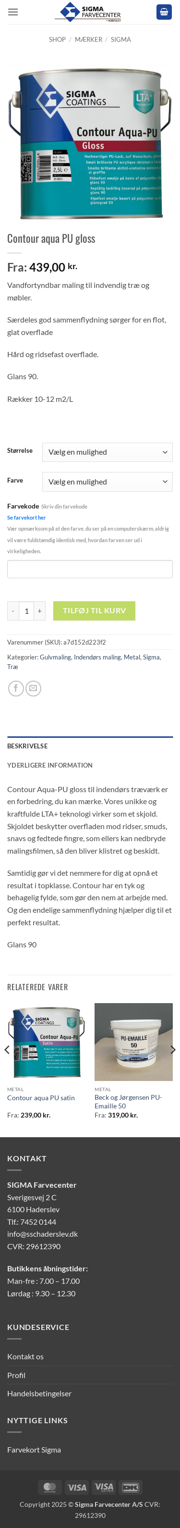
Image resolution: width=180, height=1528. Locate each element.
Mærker (88, 39)
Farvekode (88, 528)
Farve (15, 480)
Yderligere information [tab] (50, 765)
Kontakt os (25, 1356)
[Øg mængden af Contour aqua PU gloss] (40, 611)
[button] (13, 12)
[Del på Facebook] (16, 688)
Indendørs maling (97, 657)
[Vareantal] (26, 611)
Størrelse (20, 450)
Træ (12, 667)
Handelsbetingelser (39, 1393)
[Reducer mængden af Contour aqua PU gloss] (13, 611)
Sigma (121, 39)
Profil (16, 1374)
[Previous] (7, 1069)
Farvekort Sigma (34, 1449)
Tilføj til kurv (94, 610)
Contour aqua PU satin (41, 1098)
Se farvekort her (26, 517)
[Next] (172, 1069)
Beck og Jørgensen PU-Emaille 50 (128, 1101)
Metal (132, 657)
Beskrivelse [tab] (27, 746)
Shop (57, 39)
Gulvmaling (55, 657)
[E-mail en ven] (33, 688)
